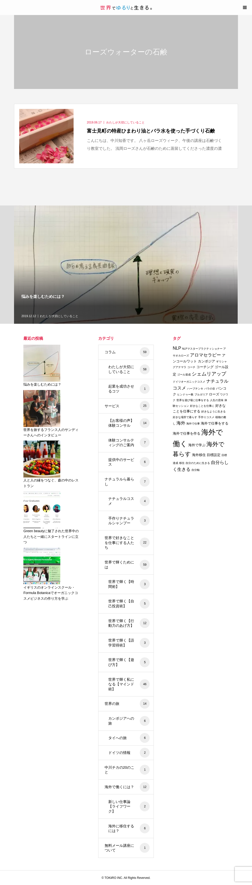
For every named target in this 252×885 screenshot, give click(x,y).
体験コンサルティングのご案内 (129, 442)
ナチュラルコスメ (129, 501)
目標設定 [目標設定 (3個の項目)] (213, 455)
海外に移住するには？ (129, 828)
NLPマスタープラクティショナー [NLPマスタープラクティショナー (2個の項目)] (202, 348)
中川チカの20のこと (127, 770)
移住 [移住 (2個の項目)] (182, 462)
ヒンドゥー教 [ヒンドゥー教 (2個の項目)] (185, 394)
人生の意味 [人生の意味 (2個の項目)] (216, 400)
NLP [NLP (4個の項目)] (177, 348)
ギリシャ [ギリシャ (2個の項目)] (221, 361)
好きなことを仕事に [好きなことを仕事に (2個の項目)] (202, 405)
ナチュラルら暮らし (127, 482)
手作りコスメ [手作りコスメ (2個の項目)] (206, 417)
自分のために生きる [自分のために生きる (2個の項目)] (198, 462)
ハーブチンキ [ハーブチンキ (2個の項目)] (195, 388)
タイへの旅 (129, 738)
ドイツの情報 (129, 753)
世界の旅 (127, 704)
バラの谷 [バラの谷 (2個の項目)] (209, 388)
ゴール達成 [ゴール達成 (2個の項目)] (184, 374)
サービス (127, 406)
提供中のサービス (129, 462)
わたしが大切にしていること (129, 369)
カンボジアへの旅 (129, 721)
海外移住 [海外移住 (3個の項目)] (199, 455)
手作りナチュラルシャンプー (129, 521)
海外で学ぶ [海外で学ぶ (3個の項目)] (196, 445)
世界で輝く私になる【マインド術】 (129, 684)
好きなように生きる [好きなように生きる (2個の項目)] (213, 411)
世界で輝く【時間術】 (129, 584)
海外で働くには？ (127, 787)
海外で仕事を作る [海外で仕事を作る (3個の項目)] (186, 433)
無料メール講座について (127, 848)
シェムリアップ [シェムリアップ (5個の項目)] (209, 373)
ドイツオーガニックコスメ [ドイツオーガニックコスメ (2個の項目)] (189, 381)
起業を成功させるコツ (129, 389)
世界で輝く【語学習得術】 (129, 643)
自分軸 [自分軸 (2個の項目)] (195, 469)
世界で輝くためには (127, 565)
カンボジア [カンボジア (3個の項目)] (206, 361)
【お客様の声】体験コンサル (129, 423)
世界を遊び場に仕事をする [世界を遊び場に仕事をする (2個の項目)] (192, 400)
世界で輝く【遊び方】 (129, 662)
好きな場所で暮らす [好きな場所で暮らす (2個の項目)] (185, 417)
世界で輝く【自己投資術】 (129, 604)
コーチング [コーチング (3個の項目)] (205, 367)
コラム (127, 352)
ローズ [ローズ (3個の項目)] (214, 394)
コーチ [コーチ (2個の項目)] (191, 367)
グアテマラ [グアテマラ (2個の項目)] (179, 367)
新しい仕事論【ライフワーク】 (129, 806)
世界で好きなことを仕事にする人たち (127, 542)
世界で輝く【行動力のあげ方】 (129, 623)
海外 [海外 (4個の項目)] (180, 423)
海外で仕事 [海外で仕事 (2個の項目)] (193, 423)
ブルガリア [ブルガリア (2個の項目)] (201, 394)
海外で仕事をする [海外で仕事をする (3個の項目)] (214, 423)
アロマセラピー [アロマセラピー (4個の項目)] (205, 355)
